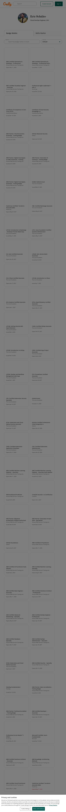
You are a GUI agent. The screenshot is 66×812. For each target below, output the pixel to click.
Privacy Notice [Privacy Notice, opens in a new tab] (53, 805)
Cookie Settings (25, 808)
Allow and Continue (38, 808)
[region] (33, 803)
